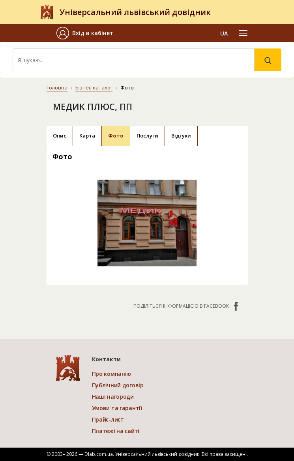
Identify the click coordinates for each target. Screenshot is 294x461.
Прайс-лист (108, 419)
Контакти (106, 359)
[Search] (134, 59)
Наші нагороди (113, 396)
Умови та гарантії (117, 408)
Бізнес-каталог (93, 87)
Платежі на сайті (116, 431)
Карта (87, 135)
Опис (59, 135)
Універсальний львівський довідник (135, 12)
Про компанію (111, 373)
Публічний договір (118, 385)
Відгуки (181, 135)
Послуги (147, 135)
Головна (57, 87)
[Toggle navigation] (243, 33)
